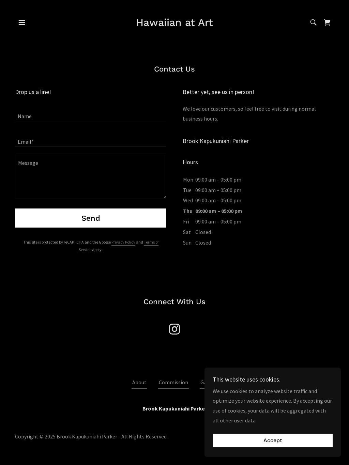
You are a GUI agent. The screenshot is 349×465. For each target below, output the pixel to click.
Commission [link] (173, 382)
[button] (22, 22)
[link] (174, 23)
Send (90, 218)
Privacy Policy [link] (123, 242)
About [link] (139, 382)
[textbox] (90, 112)
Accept (272, 440)
